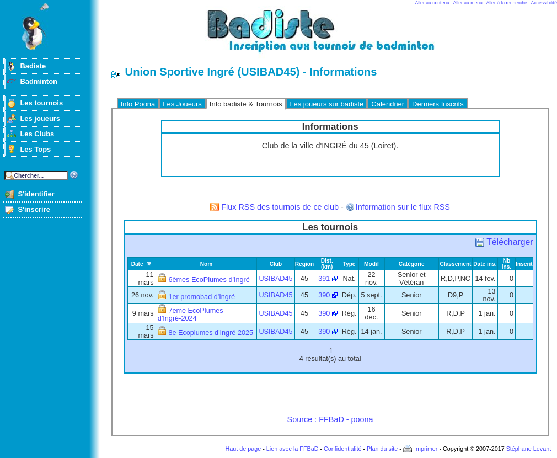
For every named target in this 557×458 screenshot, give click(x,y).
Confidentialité (342, 448)
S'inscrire (34, 209)
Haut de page (243, 448)
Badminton (38, 81)
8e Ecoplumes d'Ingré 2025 (210, 333)
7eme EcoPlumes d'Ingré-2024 (190, 314)
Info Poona (138, 104)
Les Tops (35, 149)
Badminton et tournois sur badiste (334, 36)
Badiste (33, 66)
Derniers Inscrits (438, 104)
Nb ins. (506, 264)
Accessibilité (544, 3)
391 (324, 279)
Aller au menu (468, 3)
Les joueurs (40, 118)
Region (304, 264)
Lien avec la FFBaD (292, 448)
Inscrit (524, 264)
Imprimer (426, 448)
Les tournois (41, 103)
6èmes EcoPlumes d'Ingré (208, 280)
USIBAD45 (275, 279)
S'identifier (36, 194)
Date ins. (484, 264)
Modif (371, 264)
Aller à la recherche (506, 3)
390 (324, 295)
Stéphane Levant (528, 448)
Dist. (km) (327, 264)
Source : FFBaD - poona (330, 419)
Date (137, 264)
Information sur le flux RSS (403, 207)
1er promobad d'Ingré (201, 297)
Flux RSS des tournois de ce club (280, 207)
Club (276, 264)
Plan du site (382, 448)
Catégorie (412, 264)
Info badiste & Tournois (246, 104)
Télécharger (509, 242)
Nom (206, 264)
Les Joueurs (182, 104)
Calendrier (387, 104)
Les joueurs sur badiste (326, 104)
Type (349, 264)
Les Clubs (37, 134)
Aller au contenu (432, 3)
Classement (456, 264)
